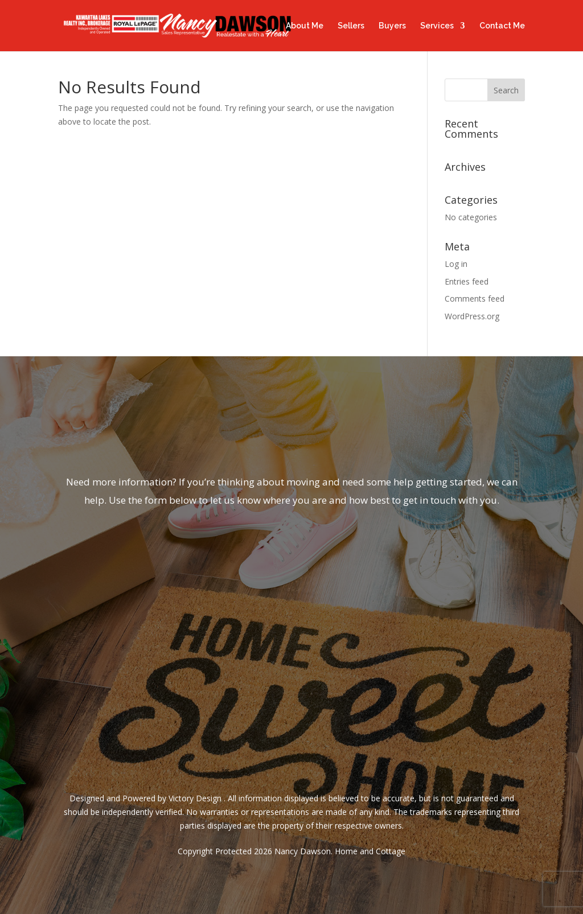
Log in (456, 263)
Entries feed (466, 281)
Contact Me (502, 26)
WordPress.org (472, 316)
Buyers (392, 26)
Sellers (351, 26)
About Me (304, 26)
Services (437, 26)
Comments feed (474, 298)
